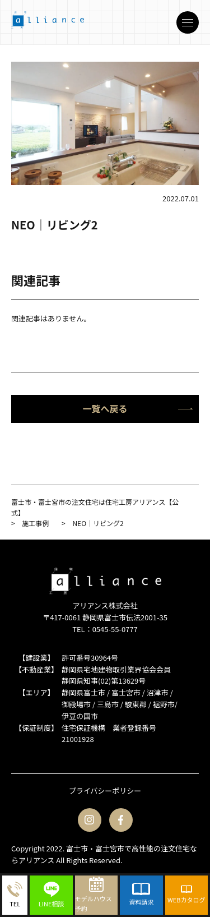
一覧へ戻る (137, 408)
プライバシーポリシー (105, 790)
